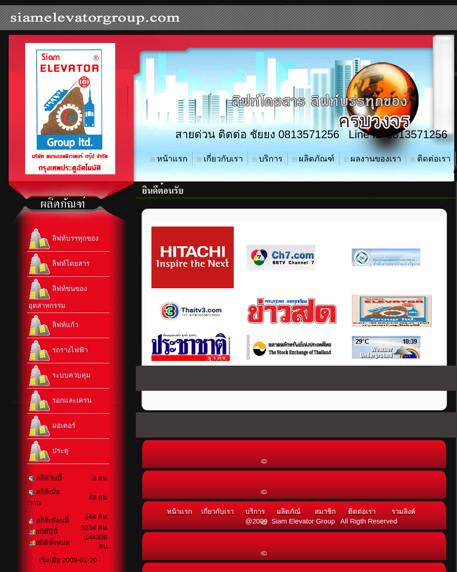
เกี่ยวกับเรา (220, 158)
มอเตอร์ (51, 426)
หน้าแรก (169, 158)
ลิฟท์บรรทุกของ (63, 239)
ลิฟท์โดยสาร (59, 264)
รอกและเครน (59, 401)
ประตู (48, 451)
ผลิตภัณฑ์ (313, 158)
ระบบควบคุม (59, 376)
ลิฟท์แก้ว (53, 325)
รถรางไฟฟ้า (58, 351)
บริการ (268, 158)
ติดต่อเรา (431, 158)
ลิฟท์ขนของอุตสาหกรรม (57, 293)
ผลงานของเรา (372, 158)
